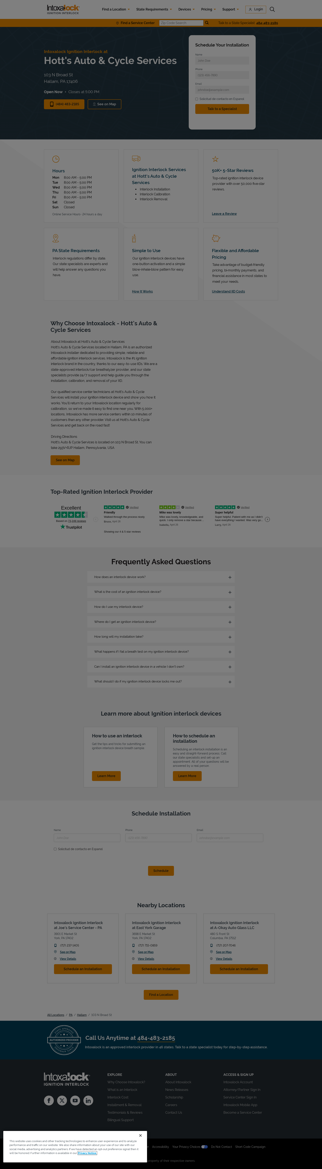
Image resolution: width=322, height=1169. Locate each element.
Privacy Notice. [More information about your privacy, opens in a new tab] (87, 1153)
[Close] (140, 1135)
